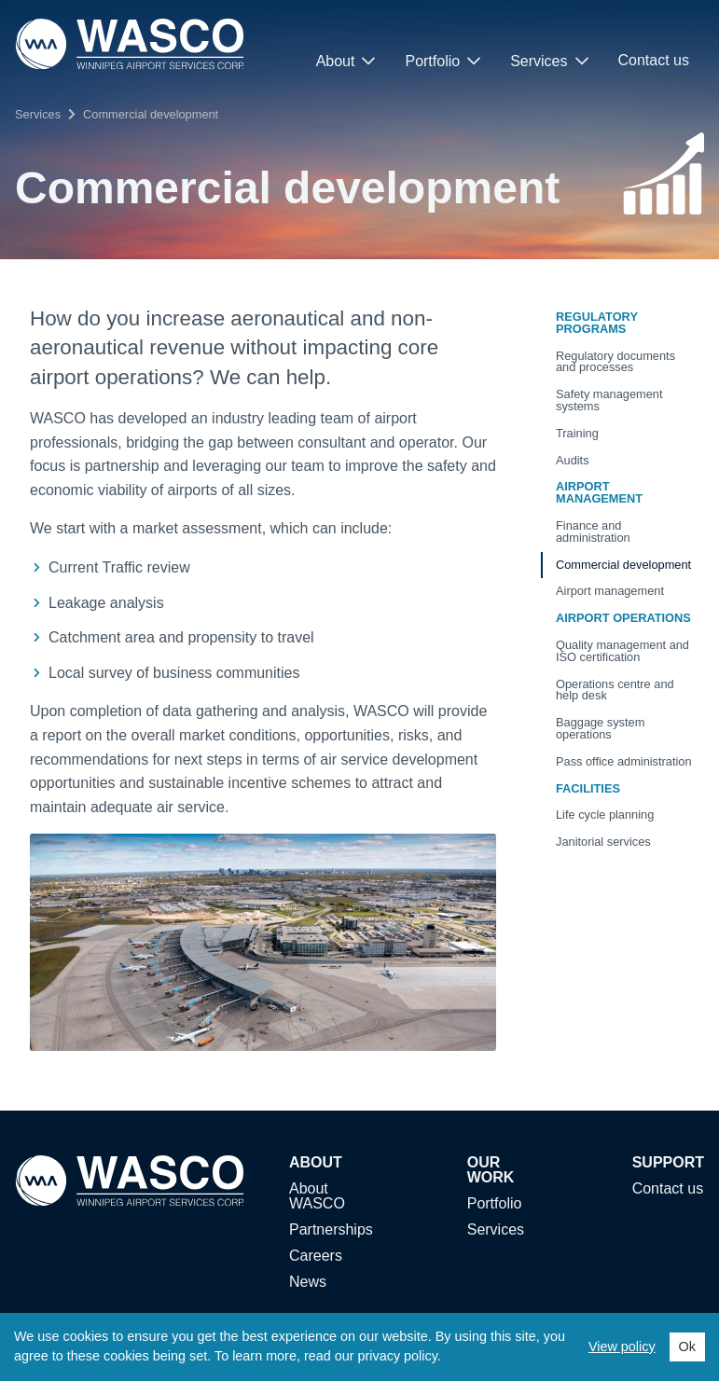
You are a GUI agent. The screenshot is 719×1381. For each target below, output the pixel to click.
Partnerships (331, 1229)
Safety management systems (609, 400)
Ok (687, 1346)
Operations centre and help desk (615, 690)
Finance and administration (593, 531)
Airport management (610, 591)
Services (549, 61)
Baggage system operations (600, 728)
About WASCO (317, 1196)
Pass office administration (624, 761)
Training (577, 433)
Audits (572, 460)
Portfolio (442, 61)
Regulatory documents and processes (615, 362)
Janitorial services (603, 842)
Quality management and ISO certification (622, 651)
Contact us (653, 60)
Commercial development (150, 114)
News (307, 1282)
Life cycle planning (605, 815)
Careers (315, 1256)
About (346, 61)
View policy (622, 1346)
